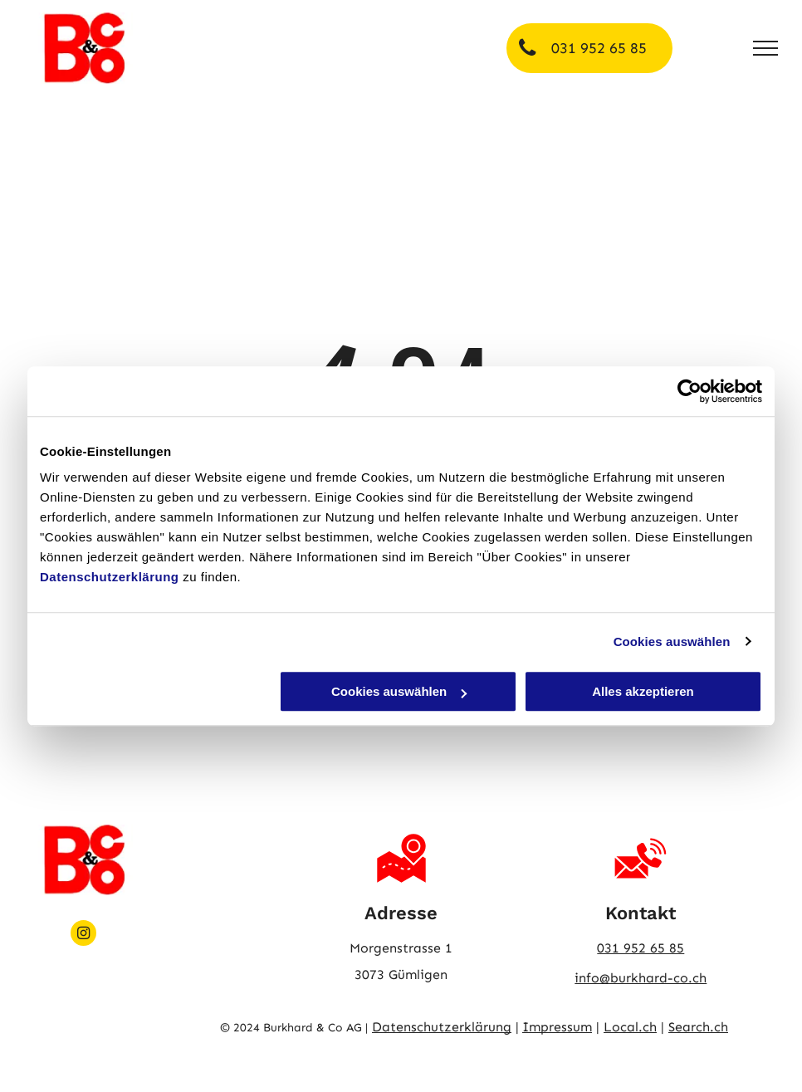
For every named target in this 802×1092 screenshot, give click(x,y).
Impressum (557, 1027)
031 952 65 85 (640, 948)
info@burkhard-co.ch (641, 978)
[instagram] (83, 935)
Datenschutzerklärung (109, 577)
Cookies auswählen (672, 641)
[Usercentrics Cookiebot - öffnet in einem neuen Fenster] (689, 391)
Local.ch (630, 1027)
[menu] (765, 48)
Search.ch (698, 1027)
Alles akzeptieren (643, 691)
